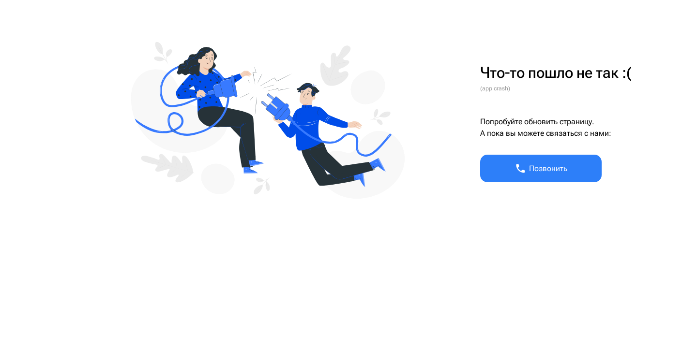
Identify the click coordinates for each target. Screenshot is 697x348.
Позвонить (541, 169)
